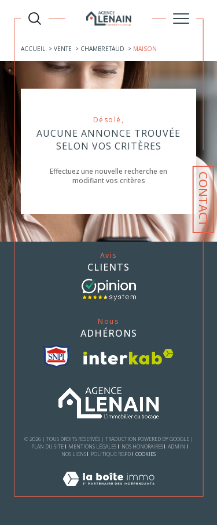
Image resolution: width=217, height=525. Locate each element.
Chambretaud (102, 49)
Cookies (145, 454)
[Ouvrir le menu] (181, 18)
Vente (63, 49)
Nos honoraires (142, 446)
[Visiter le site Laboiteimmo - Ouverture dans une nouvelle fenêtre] (108, 490)
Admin (176, 446)
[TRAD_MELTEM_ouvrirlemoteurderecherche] (35, 18)
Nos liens (73, 454)
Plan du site (47, 446)
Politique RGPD (111, 454)
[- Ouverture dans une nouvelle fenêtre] (109, 290)
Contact (203, 199)
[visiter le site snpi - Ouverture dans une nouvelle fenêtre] (56, 356)
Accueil (33, 49)
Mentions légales (92, 446)
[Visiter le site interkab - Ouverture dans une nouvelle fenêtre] (128, 356)
